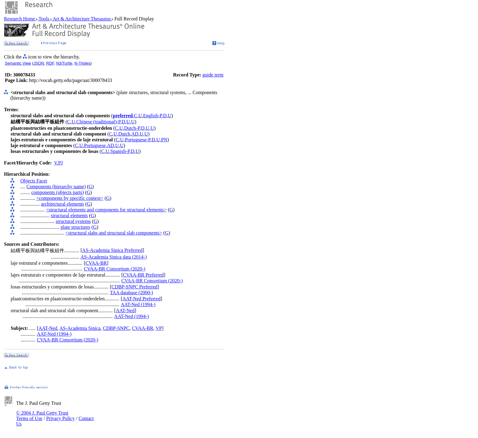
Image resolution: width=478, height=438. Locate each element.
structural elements (69, 215)
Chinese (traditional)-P (98, 121)
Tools (44, 18)
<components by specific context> (69, 198)
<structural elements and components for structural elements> (106, 209)
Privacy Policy (60, 418)
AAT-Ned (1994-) (138, 304)
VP (158, 328)
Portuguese (95, 145)
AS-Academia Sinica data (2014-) (113, 257)
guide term (212, 74)
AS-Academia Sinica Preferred (112, 250)
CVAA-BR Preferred (143, 274)
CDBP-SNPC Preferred (135, 286)
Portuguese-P (138, 139)
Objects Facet (33, 180)
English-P (152, 115)
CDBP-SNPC (116, 328)
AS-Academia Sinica (80, 328)
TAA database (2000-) (131, 292)
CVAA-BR (96, 263)
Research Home (20, 18)
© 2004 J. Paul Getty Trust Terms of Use (42, 415)
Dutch (124, 133)
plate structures (75, 227)
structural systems (73, 221)
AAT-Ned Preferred (142, 298)
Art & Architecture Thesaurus (82, 18)
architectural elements (62, 204)
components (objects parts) (57, 192)
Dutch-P (132, 128)
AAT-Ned (125, 310)
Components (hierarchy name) (56, 186)
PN (164, 139)
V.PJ (58, 162)
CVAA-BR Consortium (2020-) (114, 268)
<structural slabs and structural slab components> (114, 232)
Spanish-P (120, 151)
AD (134, 133)
